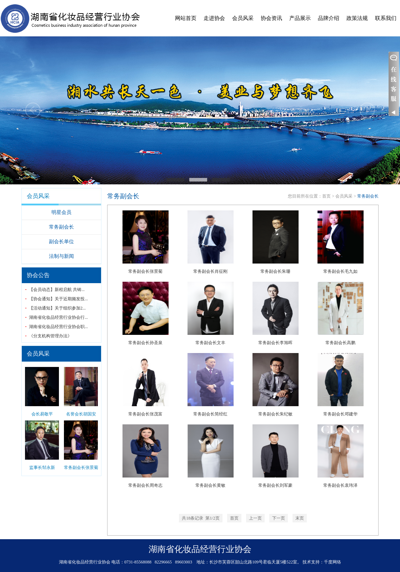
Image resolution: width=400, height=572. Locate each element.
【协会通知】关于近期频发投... (58, 298)
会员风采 (243, 18)
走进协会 (214, 18)
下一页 (278, 518)
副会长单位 (61, 241)
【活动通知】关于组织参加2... (57, 308)
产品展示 (300, 18)
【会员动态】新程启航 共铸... (57, 289)
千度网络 (332, 562)
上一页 (255, 518)
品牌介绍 (328, 18)
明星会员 (61, 212)
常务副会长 (61, 227)
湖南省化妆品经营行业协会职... (58, 326)
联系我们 (385, 18)
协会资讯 (271, 18)
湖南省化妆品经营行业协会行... (58, 317)
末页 (299, 518)
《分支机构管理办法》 (50, 335)
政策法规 (357, 18)
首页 (326, 196)
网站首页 (185, 18)
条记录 (200, 518)
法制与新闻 (61, 256)
